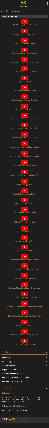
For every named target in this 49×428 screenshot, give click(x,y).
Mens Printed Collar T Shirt (24, 213)
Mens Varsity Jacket (24, 185)
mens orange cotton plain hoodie (24, 147)
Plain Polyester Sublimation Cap (24, 269)
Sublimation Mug (9, 366)
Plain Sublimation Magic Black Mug (24, 288)
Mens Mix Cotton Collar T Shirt (24, 63)
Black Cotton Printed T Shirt (24, 100)
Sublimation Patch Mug (24, 325)
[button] (17, 406)
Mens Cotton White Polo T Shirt (24, 119)
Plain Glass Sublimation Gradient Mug (24, 316)
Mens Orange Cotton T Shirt (24, 53)
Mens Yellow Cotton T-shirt (24, 34)
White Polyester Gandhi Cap (24, 194)
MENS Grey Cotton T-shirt (24, 25)
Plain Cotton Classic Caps (24, 241)
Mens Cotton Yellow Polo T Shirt (24, 128)
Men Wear (6, 358)
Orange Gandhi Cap (24, 232)
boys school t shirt (24, 81)
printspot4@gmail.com (18, 410)
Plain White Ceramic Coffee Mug (24, 297)
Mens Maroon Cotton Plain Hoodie (24, 156)
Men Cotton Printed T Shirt (24, 91)
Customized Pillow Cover (24, 109)
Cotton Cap (6, 362)
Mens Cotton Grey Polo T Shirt (24, 138)
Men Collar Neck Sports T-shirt (24, 335)
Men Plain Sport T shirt (24, 203)
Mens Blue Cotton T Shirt (24, 44)
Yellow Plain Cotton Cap (24, 222)
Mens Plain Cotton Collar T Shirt (24, 72)
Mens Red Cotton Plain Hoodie (24, 166)
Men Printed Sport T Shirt (24, 344)
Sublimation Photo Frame (24, 278)
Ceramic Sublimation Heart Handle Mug (24, 307)
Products (6, 352)
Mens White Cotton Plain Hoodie (24, 175)
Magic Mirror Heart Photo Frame (24, 260)
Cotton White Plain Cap (25, 250)
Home (4, 16)
